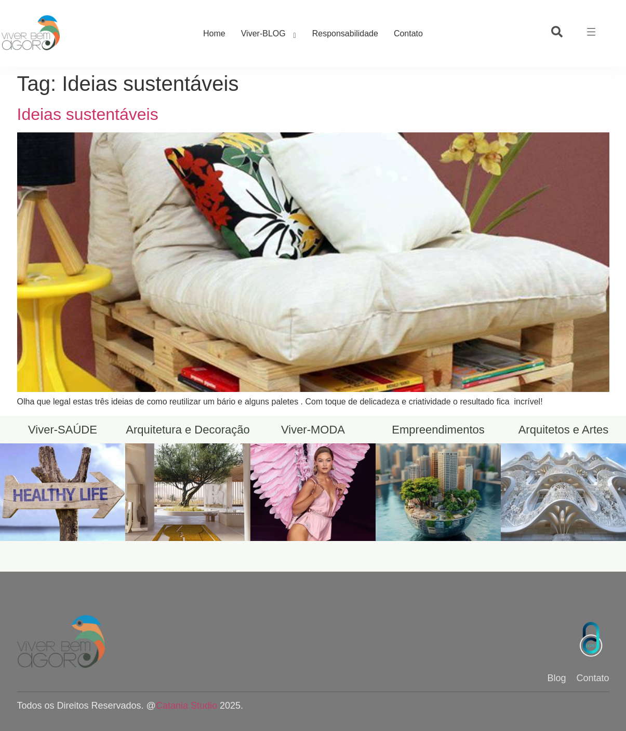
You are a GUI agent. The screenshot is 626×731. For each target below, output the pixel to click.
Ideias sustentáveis (87, 114)
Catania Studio (186, 705)
